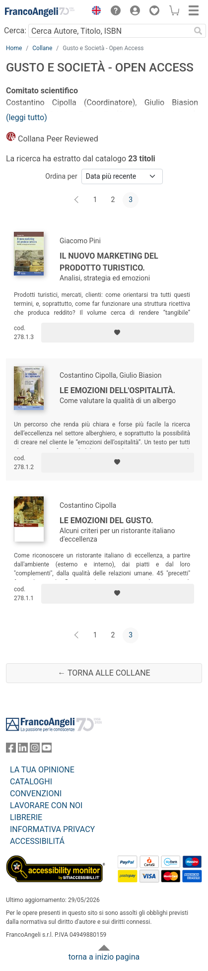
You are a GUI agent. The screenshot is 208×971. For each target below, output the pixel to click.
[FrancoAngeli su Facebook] (11, 750)
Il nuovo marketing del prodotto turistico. (109, 262)
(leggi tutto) (26, 117)
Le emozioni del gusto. (106, 520)
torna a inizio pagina (104, 957)
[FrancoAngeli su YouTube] (47, 750)
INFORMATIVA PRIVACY (52, 829)
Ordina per (61, 176)
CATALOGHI (31, 781)
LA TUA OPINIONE (42, 769)
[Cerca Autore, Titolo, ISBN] (109, 31)
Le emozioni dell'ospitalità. (117, 390)
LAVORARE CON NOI (46, 805)
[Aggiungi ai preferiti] (117, 333)
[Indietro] (77, 200)
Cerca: (15, 30)
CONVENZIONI (36, 793)
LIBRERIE (26, 817)
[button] (94, 12)
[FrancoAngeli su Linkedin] (23, 750)
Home (14, 48)
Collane (42, 48)
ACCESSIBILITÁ (37, 841)
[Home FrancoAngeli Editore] (39, 12)
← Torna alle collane (104, 673)
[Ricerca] (198, 31)
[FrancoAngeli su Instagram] (35, 750)
